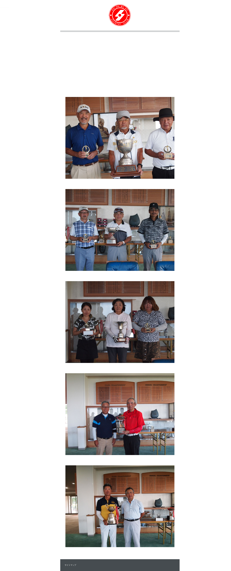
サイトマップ (70, 565)
